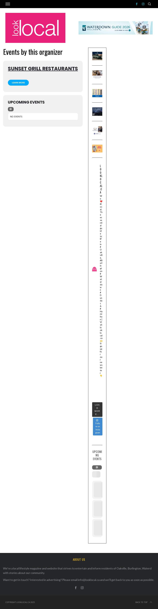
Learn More (18, 82)
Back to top (144, 602)
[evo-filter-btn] (11, 109)
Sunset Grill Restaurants (43, 68)
